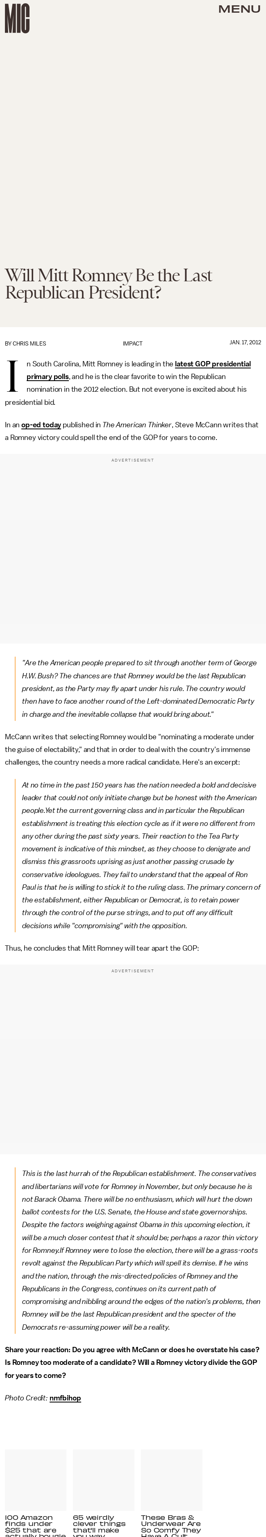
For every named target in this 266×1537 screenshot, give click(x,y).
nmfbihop (65, 1398)
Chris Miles (29, 344)
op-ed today (41, 425)
